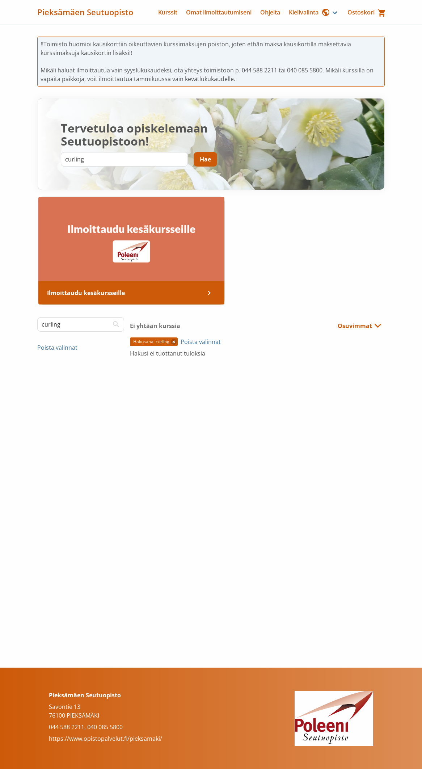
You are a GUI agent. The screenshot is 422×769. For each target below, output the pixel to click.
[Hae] (205, 159)
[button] (174, 342)
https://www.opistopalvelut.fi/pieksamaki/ (105, 739)
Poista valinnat (57, 348)
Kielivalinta (309, 12)
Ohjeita (270, 12)
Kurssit (167, 12)
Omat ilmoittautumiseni (219, 12)
